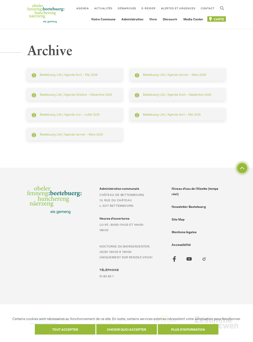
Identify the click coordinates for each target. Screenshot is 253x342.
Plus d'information (188, 329)
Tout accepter (65, 329)
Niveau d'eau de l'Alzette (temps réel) (195, 191)
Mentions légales (184, 232)
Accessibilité (181, 244)
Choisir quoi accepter (126, 329)
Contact (208, 8)
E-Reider (148, 8)
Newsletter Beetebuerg (189, 206)
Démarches (127, 8)
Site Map (178, 219)
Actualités (103, 8)
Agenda (82, 8)
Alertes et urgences (178, 8)
